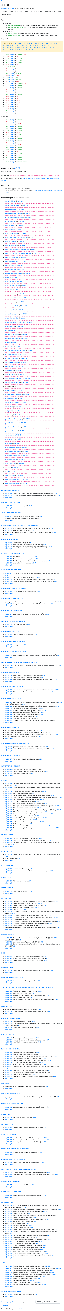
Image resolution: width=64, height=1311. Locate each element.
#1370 (48, 995)
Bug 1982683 (8, 773)
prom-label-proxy (9, 439)
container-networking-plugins (13, 273)
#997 (29, 1213)
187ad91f (22, 399)
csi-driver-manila (9, 282)
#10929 (42, 800)
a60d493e (28, 217)
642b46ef (14, 278)
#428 (55, 579)
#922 (49, 1239)
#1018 (45, 1211)
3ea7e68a (23, 298)
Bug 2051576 (8, 516)
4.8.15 (54, 45)
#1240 (40, 903)
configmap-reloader (10, 269)
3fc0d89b (16, 411)
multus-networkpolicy (11, 399)
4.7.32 (7, 100)
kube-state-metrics (10, 374)
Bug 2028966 (8, 1107)
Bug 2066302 (8, 634)
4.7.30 (28, 43)
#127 (45, 1195)
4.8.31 (16, 50)
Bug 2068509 (8, 1215)
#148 (30, 506)
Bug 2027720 (8, 942)
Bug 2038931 (8, 563)
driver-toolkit (6, 878)
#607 (19, 1026)
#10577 (56, 828)
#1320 (25, 645)
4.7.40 (10, 45)
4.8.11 (37, 45)
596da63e (22, 294)
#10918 (45, 818)
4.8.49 (7, 151)
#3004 (38, 1052)
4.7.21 (7, 113)
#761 (28, 624)
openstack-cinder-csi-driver (13, 427)
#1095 (36, 557)
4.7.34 (44, 43)
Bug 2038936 (8, 771)
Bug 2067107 (8, 624)
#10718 (41, 822)
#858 (46, 1254)
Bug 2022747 (8, 714)
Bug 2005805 (8, 981)
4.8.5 (7, 75)
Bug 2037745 (8, 1021)
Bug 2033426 (8, 1272)
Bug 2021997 (8, 926)
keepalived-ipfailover (11, 366)
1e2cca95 (24, 306)
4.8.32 (21, 50)
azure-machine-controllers (11, 513)
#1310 (57, 706)
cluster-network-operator (11, 699)
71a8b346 (27, 273)
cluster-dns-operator (10, 241)
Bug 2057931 (8, 1225)
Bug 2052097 (8, 747)
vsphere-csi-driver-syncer (12, 483)
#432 (58, 495)
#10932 (57, 806)
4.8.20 (21, 47)
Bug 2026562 (8, 1042)
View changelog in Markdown (10, 1302)
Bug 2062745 (8, 1185)
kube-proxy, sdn (6, 1006)
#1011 (58, 1215)
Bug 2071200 (8, 838)
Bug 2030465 (8, 1252)
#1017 (34, 563)
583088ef (17, 290)
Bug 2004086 (8, 808)
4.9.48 (7, 122)
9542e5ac (25, 382)
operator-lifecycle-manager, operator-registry (18, 1169)
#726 (35, 634)
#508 (42, 942)
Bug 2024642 (8, 909)
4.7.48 (7, 86)
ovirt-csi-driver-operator (10, 1182)
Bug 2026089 (8, 645)
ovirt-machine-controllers (11, 1192)
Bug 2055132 (8, 791)
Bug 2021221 (8, 710)
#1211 (57, 720)
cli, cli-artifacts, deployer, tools (13, 554)
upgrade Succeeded (14, 25)
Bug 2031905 (8, 495)
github (20, 1308)
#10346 (37, 816)
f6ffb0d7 (24, 286)
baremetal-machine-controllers (14, 217)
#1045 (41, 926)
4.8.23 (32, 47)
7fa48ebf (33, 249)
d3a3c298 (27, 213)
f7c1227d (13, 471)
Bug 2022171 (8, 530)
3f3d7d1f (22, 431)
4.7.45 (7, 92)
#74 (45, 1127)
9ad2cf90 (25, 455)
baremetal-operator (10, 221)
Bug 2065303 (8, 1209)
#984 (37, 1038)
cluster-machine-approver (10, 672)
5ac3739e (18, 407)
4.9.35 (7, 134)
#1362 (31, 997)
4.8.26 (48, 47)
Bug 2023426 (8, 708)
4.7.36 (49, 43)
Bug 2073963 (8, 1173)
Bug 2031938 (8, 881)
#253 (40, 516)
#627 (12, 844)
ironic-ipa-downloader (11, 354)
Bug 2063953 (8, 901)
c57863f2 (18, 435)
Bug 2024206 (8, 826)
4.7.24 (7, 107)
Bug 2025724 (8, 1284)
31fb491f (24, 261)
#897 (44, 1248)
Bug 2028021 (8, 1280)
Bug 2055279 (8, 614)
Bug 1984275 (8, 1270)
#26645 (44, 1276)
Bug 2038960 (8, 997)
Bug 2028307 (8, 1024)
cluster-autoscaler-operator (12, 598)
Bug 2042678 (8, 869)
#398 (39, 1009)
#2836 (34, 1074)
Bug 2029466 (8, 917)
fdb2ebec (21, 241)
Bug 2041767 (8, 1246)
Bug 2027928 (8, 577)
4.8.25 (43, 47)
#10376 (52, 814)
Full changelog (9, 498)
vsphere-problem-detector (11, 1291)
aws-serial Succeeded (14, 35)
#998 (59, 1209)
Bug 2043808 (8, 905)
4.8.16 (5, 47)
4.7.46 (7, 90)
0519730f (24, 314)
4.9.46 (7, 126)
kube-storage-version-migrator (13, 378)
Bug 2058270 (8, 573)
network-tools (9, 407)
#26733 (58, 1268)
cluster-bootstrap (10, 229)
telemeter (7, 467)
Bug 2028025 (8, 1066)
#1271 (37, 716)
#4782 (54, 532)
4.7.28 (22, 43)
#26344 (52, 1270)
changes (12, 54)
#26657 (31, 1280)
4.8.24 (37, 47)
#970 (48, 1040)
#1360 (57, 999)
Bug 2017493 (8, 1070)
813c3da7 (19, 370)
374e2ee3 (17, 415)
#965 (31, 1227)
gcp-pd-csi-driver (7, 888)
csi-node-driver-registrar (12, 314)
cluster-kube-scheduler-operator (13, 652)
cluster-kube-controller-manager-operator (17, 249)
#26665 (38, 1278)
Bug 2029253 (8, 506)
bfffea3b (23, 362)
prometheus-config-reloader (13, 451)
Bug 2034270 (8, 759)
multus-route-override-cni (10, 1093)
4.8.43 (7, 153)
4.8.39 (7, 162)
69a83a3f (27, 419)
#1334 (24, 704)
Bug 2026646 (8, 944)
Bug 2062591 (8, 591)
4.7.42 (16, 45)
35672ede (22, 245)
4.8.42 (7, 155)
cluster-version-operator (10, 766)
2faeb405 (19, 439)
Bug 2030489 (8, 1175)
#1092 (59, 921)
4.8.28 (54, 47)
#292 (49, 732)
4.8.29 (5, 50)
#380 (58, 655)
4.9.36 (7, 132)
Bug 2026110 (8, 655)
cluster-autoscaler (10, 225)
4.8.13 (43, 45)
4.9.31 (7, 143)
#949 (37, 1237)
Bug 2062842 (8, 1205)
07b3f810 (33, 237)
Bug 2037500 (8, 716)
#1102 (24, 909)
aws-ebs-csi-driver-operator (13, 205)
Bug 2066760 (8, 557)
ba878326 (23, 354)
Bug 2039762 (8, 559)
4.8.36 (7, 56)
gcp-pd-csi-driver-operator (12, 338)
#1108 (49, 915)
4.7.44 (27, 45)
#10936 (60, 798)
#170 (50, 547)
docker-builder (6, 851)
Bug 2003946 (8, 749)
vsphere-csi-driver (10, 475)
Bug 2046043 (8, 810)
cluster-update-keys (10, 265)
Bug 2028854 (8, 1060)
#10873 (39, 808)
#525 (55, 938)
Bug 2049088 (8, 1152)
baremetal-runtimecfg (9, 539)
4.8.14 (48, 45)
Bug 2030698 (8, 690)
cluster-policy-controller (11, 257)
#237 (45, 960)
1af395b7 (20, 229)
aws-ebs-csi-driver (10, 201)
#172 (31, 543)
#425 (55, 581)
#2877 (42, 1062)
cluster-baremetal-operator (11, 611)
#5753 (51, 528)
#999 (34, 1217)
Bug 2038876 (8, 1268)
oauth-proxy (8, 411)
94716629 (21, 374)
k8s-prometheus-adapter (12, 362)
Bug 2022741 (8, 924)
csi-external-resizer (10, 302)
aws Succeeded (12, 33)
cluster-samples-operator (12, 261)
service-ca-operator (10, 463)
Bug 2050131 (8, 911)
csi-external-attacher (11, 294)
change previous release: (28, 1302)
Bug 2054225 (8, 1231)
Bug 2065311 (8, 1217)
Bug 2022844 (8, 665)
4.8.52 (7, 149)
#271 (45, 1142)
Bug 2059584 (8, 543)
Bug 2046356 (8, 1195)
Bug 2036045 (8, 820)
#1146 (56, 917)
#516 (14, 946)
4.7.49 (7, 83)
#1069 (48, 561)
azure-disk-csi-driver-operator (13, 213)
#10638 (30, 824)
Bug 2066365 (8, 783)
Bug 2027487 (8, 1256)
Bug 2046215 (8, 798)
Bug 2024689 (8, 679)
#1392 (33, 993)
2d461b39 (22, 209)
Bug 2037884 (8, 1244)
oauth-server (8, 415)
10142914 (24, 423)
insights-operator (7, 935)
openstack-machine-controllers (13, 1159)
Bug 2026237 (8, 604)
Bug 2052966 (8, 1237)
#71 (52, 970)
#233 (44, 956)
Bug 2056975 (8, 1235)
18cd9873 (25, 479)
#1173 (45, 905)
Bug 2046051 (8, 806)
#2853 (6, 1068)
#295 (39, 736)
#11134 (7, 789)
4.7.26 (17, 43)
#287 (34, 1117)
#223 (42, 1162)
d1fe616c (25, 205)
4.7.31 (33, 43)
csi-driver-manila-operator (12, 286)
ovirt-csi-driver (9, 435)
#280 (45, 1138)
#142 (57, 679)
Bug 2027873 (8, 1254)
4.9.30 (7, 145)
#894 (37, 1244)
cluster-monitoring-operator (12, 686)
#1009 (24, 1207)
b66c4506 (21, 463)
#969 (30, 1225)
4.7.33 (38, 43)
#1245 (56, 901)
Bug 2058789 (8, 1058)
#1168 (13, 913)
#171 (44, 545)
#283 (47, 1140)
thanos (7, 471)
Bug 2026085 (8, 1074)
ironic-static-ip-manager (12, 358)
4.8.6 (7, 73)
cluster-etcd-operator (11, 245)
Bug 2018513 (8, 720)
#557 (38, 591)
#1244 (40, 718)
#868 (46, 1252)
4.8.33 (7, 62)
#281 (48, 1173)
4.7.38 (7, 96)
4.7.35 (7, 98)
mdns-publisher (9, 390)
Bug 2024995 (8, 919)
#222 (56, 1175)
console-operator (7, 835)
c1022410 (23, 233)
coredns (7, 278)
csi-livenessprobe (10, 310)
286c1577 (37, 253)
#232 (51, 604)
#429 (38, 577)
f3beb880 (17, 443)
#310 (56, 734)
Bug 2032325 (8, 921)
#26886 (47, 1266)
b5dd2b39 (21, 302)
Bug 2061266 (8, 796)
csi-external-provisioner (11, 298)
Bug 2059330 (8, 1056)
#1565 (53, 692)
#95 (47, 1086)
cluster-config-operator (11, 233)
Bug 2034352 (8, 712)
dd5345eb (20, 475)
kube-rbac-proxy (9, 370)
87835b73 (21, 265)
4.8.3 (7, 79)
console (4, 780)
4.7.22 (7, 111)
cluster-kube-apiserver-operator (13, 641)
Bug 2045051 (8, 804)
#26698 (54, 1274)
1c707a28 (19, 390)
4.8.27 (7, 65)
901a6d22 (27, 378)
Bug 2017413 (8, 958)
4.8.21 (27, 47)
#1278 (46, 710)
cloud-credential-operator (11, 570)
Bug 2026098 (8, 581)
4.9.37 (7, 130)
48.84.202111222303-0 (40, 191)
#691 (32, 773)
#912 (44, 1246)
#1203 (37, 907)
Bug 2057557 (8, 1219)
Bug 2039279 (8, 1248)
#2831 (55, 1076)
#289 (6, 856)
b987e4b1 (14, 342)
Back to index (5, 1)
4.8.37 (7, 54)
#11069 (44, 791)
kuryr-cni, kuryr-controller (11, 1018)
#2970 (44, 1058)
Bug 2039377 (8, 915)
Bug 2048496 (8, 1038)
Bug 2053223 (8, 561)
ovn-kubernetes (7, 1202)
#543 (20, 940)
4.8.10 (32, 45)
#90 (33, 1185)
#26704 (52, 1272)
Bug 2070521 (8, 1211)
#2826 (52, 1072)
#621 (33, 1021)
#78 (49, 1107)
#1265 (42, 712)
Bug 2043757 (8, 1239)
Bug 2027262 (8, 1276)
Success (19, 54)
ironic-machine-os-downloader (12, 977)
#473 (52, 749)
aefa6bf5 (12, 330)
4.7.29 (7, 102)
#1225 (41, 714)
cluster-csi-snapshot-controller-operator (16, 237)
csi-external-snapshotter (12, 306)
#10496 (48, 826)
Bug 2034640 (8, 822)
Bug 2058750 (8, 991)
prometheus (8, 443)
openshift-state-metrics (11, 423)
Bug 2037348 (8, 999)
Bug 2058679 (8, 1221)
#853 (52, 1256)
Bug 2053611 (8, 1229)
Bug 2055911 (8, 993)
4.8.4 (7, 77)
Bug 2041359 (8, 842)
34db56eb (24, 334)
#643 (40, 838)
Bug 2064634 (8, 1162)
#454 (6, 575)
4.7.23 (7, 109)
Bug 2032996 (8, 1062)
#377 (49, 1011)
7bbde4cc (20, 225)
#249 (40, 759)
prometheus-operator (11, 459)
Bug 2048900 (8, 802)
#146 (43, 675)
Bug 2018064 (8, 816)
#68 (36, 1294)
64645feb (26, 394)
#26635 (44, 1284)
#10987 (37, 802)
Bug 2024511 (8, 1076)
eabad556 (15, 467)
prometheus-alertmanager (12, 447)
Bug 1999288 (8, 1266)
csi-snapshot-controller (11, 318)
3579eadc (19, 282)
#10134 (46, 812)
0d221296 (21, 269)
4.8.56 (7, 147)
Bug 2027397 (8, 1011)
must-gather (5, 1114)
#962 (39, 1042)
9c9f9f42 (18, 346)
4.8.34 (7, 60)
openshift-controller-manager (13, 419)
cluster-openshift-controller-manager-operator (18, 253)
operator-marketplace (11, 431)
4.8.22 (7, 67)
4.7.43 (21, 45)
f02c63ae (24, 403)
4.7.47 (7, 88)
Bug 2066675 (8, 493)
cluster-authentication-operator (13, 588)
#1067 (30, 919)
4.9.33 (7, 139)
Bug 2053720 (8, 545)
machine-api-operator (9, 1035)
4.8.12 (7, 71)
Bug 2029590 (8, 718)
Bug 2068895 (8, 702)
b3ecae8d (30, 350)
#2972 (41, 1054)
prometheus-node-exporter (12, 455)
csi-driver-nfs (8, 290)
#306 (32, 869)
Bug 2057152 (8, 1227)
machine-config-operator (10, 1049)
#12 (58, 1097)
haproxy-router (9, 346)
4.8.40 (7, 160)
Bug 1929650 (8, 1282)
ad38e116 (22, 366)
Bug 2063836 (8, 1213)
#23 (31, 891)
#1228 (41, 708)
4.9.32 (7, 141)
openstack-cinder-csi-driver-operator (15, 1149)
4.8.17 (7, 69)
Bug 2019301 (8, 814)
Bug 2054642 (8, 706)
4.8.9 (31, 50)
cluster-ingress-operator (10, 631)
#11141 (53, 796)
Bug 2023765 (8, 956)
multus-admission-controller (13, 394)
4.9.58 (7, 120)
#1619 (57, 690)
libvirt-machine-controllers (12, 382)
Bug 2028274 (8, 1028)
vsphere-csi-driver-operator (12, 479)
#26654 (38, 1282)
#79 (61, 665)
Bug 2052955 (8, 891)
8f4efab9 (25, 451)
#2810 (50, 1070)
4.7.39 (5, 45)
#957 (11, 1233)
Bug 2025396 (8, 1054)
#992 (27, 1223)
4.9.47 (7, 124)
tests (3, 1263)
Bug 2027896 (8, 1040)
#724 (46, 771)
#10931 (59, 810)
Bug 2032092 (8, 677)
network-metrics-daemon (12, 403)
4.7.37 (55, 43)
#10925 (46, 804)
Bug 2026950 (8, 828)
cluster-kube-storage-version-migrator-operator (19, 662)
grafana (7, 342)
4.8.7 (27, 50)
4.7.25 (7, 104)
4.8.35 (7, 58)
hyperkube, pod (6, 898)
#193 (59, 602)
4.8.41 (7, 157)
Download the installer (7, 8)
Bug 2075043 (8, 903)
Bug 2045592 (8, 800)
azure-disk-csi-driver (10, 209)
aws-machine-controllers (10, 490)
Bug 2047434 (8, 769)
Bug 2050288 (8, 547)
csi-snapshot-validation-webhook (14, 322)
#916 (40, 1242)
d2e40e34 (24, 358)
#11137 (34, 793)
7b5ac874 (25, 447)
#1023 (36, 559)
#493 (47, 747)
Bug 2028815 (8, 1278)
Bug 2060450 (8, 787)
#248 (47, 614)
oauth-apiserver (7, 1124)
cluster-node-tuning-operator (12, 727)
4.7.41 (7, 94)
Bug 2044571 (8, 818)
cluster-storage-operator (10, 756)
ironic (3, 953)
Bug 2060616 (8, 793)
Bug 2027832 (8, 579)
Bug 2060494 (8, 907)
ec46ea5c (23, 257)
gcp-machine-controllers (12, 334)
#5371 (33, 530)
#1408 (40, 991)
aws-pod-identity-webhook (10, 502)
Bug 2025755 (8, 960)
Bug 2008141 (8, 812)
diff (7, 193)
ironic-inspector (7, 967)
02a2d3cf (21, 221)
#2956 (49, 1060)
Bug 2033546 (8, 938)
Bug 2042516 (8, 1242)
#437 (55, 493)
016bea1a (20, 326)
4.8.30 (10, 50)
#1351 (60, 702)
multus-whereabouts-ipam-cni (12, 1104)
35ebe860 (25, 338)
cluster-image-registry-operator (13, 621)
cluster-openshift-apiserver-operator (15, 743)
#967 (48, 1219)
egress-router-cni (10, 326)
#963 (48, 1235)
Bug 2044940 (8, 995)
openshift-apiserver (8, 1134)
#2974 (55, 1056)
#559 (59, 928)
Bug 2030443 (8, 824)
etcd (6, 330)
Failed (24, 54)
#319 (40, 730)
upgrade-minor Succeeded (15, 27)
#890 (41, 1250)
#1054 (50, 924)
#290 (18, 858)
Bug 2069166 (8, 528)
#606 (38, 1028)
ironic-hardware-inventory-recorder (15, 350)
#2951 (45, 1064)
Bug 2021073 (8, 1072)
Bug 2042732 (8, 1142)
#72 (30, 881)
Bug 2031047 (8, 675)
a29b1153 (20, 310)
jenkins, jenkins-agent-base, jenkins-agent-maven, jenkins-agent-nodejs (27, 988)
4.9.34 (7, 136)
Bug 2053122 (8, 854)
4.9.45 (7, 128)
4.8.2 (7, 81)
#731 (44, 769)
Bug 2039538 (8, 692)
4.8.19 (16, 47)
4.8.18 (10, 47)
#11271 (16, 785)
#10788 (34, 820)
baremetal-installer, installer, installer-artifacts (19, 525)
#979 (35, 1221)
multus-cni (5, 1083)
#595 (51, 840)
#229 (47, 958)
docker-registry (7, 865)
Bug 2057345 (8, 1117)
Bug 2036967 (8, 1294)
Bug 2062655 (8, 1052)
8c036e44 (20, 201)
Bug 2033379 (8, 1274)
